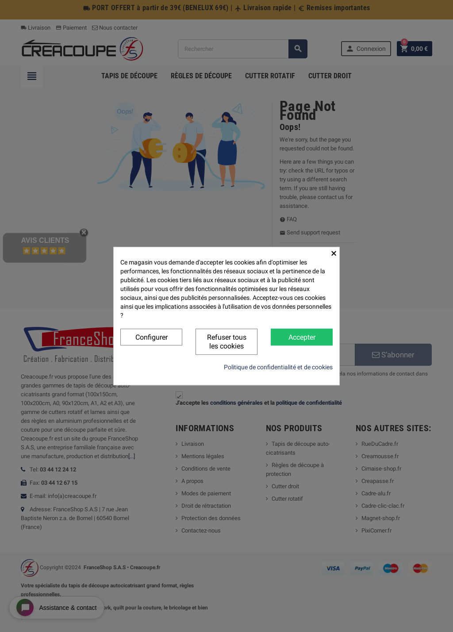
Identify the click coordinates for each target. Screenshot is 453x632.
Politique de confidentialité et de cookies (278, 367)
